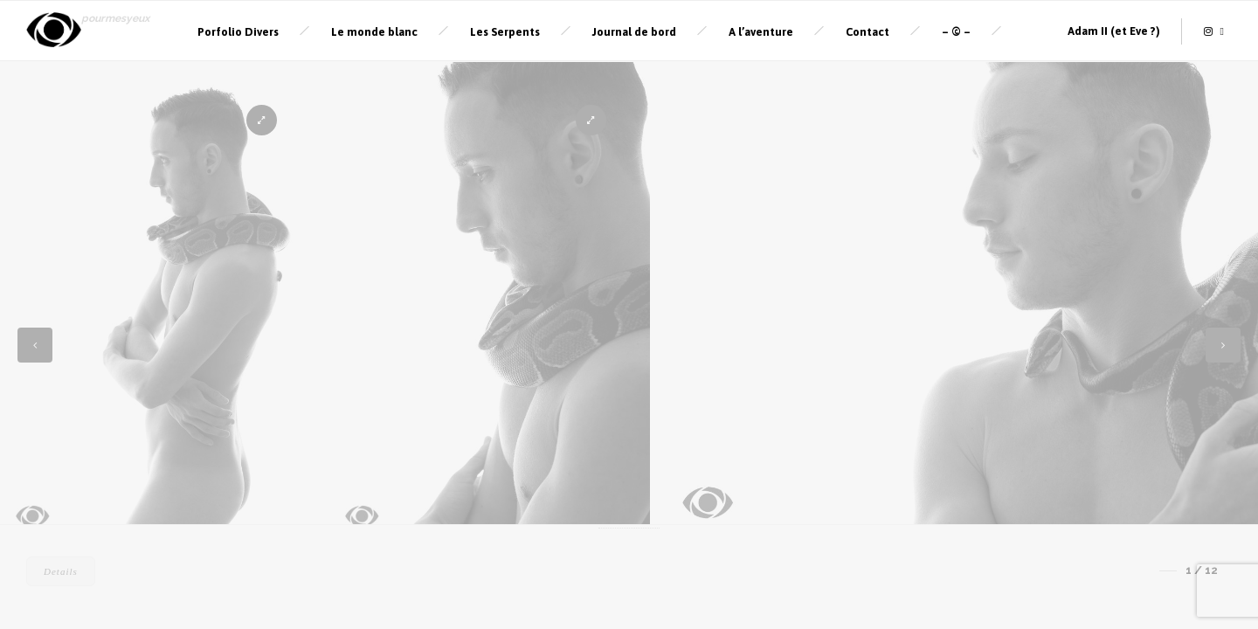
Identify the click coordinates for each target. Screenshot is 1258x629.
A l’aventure (761, 30)
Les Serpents (505, 30)
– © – (956, 30)
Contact (867, 30)
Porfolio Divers (238, 30)
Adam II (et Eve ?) (1114, 29)
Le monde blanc (374, 30)
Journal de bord (634, 30)
